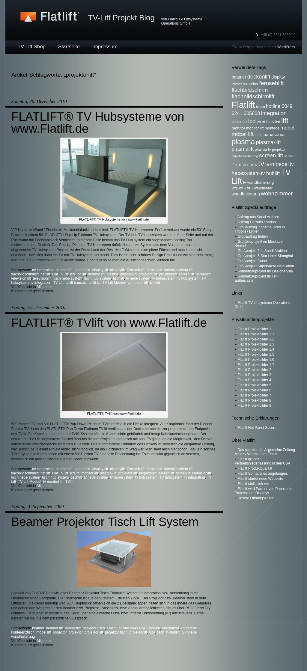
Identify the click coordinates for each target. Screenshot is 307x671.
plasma (112, 274)
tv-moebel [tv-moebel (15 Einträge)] (277, 164)
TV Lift (58, 283)
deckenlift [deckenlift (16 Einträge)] (258, 76)
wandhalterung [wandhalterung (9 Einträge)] (246, 194)
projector (60, 632)
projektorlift (168, 274)
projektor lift (148, 274)
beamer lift (64, 270)
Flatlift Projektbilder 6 (254, 390)
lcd (72, 274)
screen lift (186, 274)
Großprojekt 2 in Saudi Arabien (262, 251)
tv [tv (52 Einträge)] (261, 163)
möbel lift (44, 632)
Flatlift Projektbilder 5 (254, 385)
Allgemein (44, 287)
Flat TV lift (60, 274)
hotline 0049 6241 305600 (139, 628)
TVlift (69, 481)
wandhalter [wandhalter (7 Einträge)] (263, 188)
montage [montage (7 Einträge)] (272, 128)
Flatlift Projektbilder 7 (254, 395)
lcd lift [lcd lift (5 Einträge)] (261, 122)
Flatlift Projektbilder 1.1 (256, 334)
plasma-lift (128, 274)
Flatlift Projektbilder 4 (254, 380)
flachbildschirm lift (178, 270)
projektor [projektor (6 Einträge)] (279, 149)
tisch (160, 632)
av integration (43, 270)
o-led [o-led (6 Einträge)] (258, 135)
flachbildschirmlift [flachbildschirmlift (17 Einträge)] (253, 96)
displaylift (117, 270)
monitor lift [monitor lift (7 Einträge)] (255, 128)
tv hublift (173, 632)
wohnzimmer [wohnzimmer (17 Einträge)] (277, 193)
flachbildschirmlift (25, 274)
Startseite (69, 46)
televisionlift (42, 278)
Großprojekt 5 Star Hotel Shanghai (265, 256)
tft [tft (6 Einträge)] (233, 165)
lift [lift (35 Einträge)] (284, 121)
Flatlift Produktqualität (255, 468)
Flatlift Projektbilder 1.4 (256, 349)
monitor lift (96, 274)
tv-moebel (190, 632)
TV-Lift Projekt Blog (121, 17)
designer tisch (94, 628)
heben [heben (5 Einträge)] (260, 106)
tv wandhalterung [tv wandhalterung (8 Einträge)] (258, 182)
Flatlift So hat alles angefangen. (263, 473)
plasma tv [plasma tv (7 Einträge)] (263, 149)
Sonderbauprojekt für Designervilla (265, 271)
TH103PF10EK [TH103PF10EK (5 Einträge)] (246, 165)
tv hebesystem (163, 278)
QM (152, 632)
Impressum (105, 46)
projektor (75, 632)
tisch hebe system (67, 278)
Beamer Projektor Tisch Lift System (105, 521)
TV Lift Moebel (114, 283)
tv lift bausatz (76, 283)
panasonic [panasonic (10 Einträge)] (274, 134)
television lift (21, 278)
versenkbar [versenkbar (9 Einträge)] (242, 188)
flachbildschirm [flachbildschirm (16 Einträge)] (250, 90)
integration (170, 628)
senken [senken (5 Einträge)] (289, 156)
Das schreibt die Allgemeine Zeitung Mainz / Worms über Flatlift (265, 452)
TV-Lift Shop (32, 46)
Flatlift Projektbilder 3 (254, 375)
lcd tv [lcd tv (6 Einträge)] (270, 122)
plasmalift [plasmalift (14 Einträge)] (243, 149)
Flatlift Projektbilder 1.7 (256, 365)
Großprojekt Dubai (252, 261)
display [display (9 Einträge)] (278, 77)
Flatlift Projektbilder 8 (254, 400)
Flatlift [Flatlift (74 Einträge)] (243, 105)
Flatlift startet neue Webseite (260, 479)
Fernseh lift (136, 270)
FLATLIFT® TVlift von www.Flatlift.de (109, 322)
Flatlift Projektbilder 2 (254, 370)
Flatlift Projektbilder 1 (254, 329)
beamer (38, 628)
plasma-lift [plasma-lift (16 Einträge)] (268, 142)
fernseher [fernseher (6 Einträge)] (250, 84)
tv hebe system (138, 278)
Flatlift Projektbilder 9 (254, 405)
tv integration (41, 283)
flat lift (45, 274)
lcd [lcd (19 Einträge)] (252, 121)
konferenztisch (22, 632)
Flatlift (111, 628)
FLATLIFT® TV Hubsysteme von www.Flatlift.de (97, 122)
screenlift (203, 274)
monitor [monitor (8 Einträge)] (238, 128)
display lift (100, 270)
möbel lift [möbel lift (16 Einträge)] (243, 134)
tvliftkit (155, 283)
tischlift (118, 278)
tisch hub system (97, 278)
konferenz (189, 628)
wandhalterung (23, 636)
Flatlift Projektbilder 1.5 (256, 354)
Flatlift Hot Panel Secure (257, 428)
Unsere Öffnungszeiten (256, 498)
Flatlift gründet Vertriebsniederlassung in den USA (263, 461)
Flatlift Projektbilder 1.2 (256, 339)
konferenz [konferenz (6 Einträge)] (239, 122)
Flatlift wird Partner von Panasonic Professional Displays (263, 491)
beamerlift (82, 270)
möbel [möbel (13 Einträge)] (287, 128)
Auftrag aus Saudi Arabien (258, 217)
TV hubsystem (171, 477)
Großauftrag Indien (253, 236)
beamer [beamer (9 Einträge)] (239, 77)
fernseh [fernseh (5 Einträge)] (237, 84)
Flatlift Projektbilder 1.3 (256, 344)
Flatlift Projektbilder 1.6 (256, 360)
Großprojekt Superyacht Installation (266, 266)
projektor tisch (116, 632)
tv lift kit (94, 283)
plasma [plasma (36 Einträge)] (243, 142)
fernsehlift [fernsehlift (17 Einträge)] (271, 83)
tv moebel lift (138, 283)
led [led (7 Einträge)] (277, 122)
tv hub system (188, 278)
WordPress (286, 47)
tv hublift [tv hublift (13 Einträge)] (270, 173)
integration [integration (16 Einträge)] (274, 113)
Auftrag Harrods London (256, 222)
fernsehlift (154, 270)
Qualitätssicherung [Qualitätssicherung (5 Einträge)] (245, 156)
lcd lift (81, 274)
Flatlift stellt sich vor (253, 484)
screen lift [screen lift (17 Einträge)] (271, 155)
